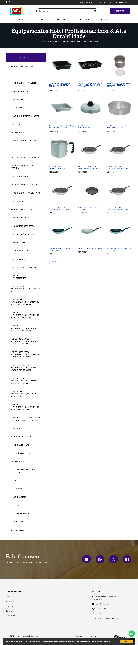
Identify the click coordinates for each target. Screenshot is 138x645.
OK (126, 642)
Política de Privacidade (62, 642)
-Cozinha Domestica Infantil (26, 157)
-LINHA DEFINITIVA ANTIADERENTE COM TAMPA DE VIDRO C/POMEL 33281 (25, 367)
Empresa (39, 20)
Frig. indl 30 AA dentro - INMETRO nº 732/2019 (61, 249)
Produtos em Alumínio (22, 210)
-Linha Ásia (17, 201)
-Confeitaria (17, 133)
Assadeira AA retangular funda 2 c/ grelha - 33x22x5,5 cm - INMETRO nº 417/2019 (90, 85)
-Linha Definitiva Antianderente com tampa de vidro (25, 288)
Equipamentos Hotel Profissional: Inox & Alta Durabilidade (72, 42)
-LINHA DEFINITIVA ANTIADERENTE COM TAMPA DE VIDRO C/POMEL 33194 (25, 302)
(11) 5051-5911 (105, 2)
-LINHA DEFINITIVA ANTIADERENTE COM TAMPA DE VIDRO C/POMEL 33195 (25, 315)
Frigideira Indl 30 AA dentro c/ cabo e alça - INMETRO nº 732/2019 (90, 168)
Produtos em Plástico (22, 66)
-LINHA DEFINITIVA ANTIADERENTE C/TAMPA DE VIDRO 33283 (23, 394)
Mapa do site (11, 616)
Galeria (104, 20)
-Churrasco (17, 522)
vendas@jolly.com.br (87, 2)
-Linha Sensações (20, 243)
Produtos (60, 20)
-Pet (13, 149)
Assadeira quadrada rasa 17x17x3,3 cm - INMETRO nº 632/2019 (61, 127)
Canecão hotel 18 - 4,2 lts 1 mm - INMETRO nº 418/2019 (60, 168)
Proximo (54, 262)
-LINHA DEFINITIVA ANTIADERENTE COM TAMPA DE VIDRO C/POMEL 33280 (25, 354)
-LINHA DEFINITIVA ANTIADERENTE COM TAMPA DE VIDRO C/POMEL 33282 (25, 380)
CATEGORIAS (26, 58)
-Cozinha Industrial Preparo (26, 116)
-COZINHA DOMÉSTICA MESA (24, 83)
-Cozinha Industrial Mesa (24, 141)
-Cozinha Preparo (20, 445)
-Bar (13, 75)
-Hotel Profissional (21, 251)
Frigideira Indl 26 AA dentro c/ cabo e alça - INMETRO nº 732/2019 (61, 209)
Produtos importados (22, 437)
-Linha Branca (18, 259)
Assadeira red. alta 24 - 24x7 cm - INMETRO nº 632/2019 (118, 127)
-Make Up (16, 505)
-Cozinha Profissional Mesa (25, 185)
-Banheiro (16, 108)
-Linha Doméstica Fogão (23, 218)
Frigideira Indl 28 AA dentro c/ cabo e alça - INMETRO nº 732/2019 (119, 168)
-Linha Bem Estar (20, 176)
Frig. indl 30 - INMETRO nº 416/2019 (90, 249)
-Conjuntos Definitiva (22, 226)
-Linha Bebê (17, 100)
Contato (120, 11)
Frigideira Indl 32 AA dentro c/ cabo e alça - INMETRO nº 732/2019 (119, 209)
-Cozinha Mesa (18, 497)
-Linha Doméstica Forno (23, 234)
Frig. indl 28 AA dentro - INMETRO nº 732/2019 (119, 249)
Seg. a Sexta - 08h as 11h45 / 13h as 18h (109, 618)
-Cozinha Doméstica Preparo (25, 193)
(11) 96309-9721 (122, 2)
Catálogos (83, 20)
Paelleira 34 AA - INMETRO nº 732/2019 (88, 209)
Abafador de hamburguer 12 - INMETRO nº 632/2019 (88, 127)
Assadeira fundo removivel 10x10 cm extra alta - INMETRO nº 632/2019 (118, 85)
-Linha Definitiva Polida (23, 267)
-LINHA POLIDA (18, 428)
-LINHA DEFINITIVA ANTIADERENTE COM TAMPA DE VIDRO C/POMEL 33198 (25, 341)
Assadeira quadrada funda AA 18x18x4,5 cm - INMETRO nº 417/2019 (59, 85)
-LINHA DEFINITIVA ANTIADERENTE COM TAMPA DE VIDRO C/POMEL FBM (25, 407)
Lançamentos (17, 530)
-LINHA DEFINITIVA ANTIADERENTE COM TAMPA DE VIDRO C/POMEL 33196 (25, 328)
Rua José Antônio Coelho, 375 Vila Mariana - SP (104, 598)
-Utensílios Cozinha (21, 514)
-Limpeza (15, 124)
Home (21, 20)
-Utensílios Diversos (21, 453)
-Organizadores (19, 91)
